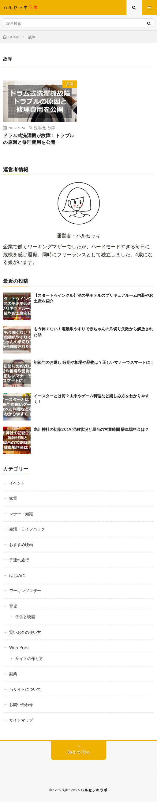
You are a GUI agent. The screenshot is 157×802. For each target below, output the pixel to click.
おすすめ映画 (21, 544)
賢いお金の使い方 (25, 632)
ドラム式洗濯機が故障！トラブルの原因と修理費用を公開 (38, 139)
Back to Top (78, 752)
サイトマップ (21, 720)
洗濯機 (39, 128)
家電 (69, 84)
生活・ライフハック (27, 529)
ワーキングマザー (25, 590)
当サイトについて (25, 689)
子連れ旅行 (19, 559)
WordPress (19, 647)
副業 (13, 673)
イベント (17, 483)
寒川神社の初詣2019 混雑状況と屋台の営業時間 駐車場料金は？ (91, 429)
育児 (13, 606)
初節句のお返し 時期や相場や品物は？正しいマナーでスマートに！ (94, 362)
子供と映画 (25, 616)
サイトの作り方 (29, 658)
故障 (51, 128)
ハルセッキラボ (93, 790)
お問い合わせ (21, 704)
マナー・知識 (21, 513)
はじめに (17, 575)
